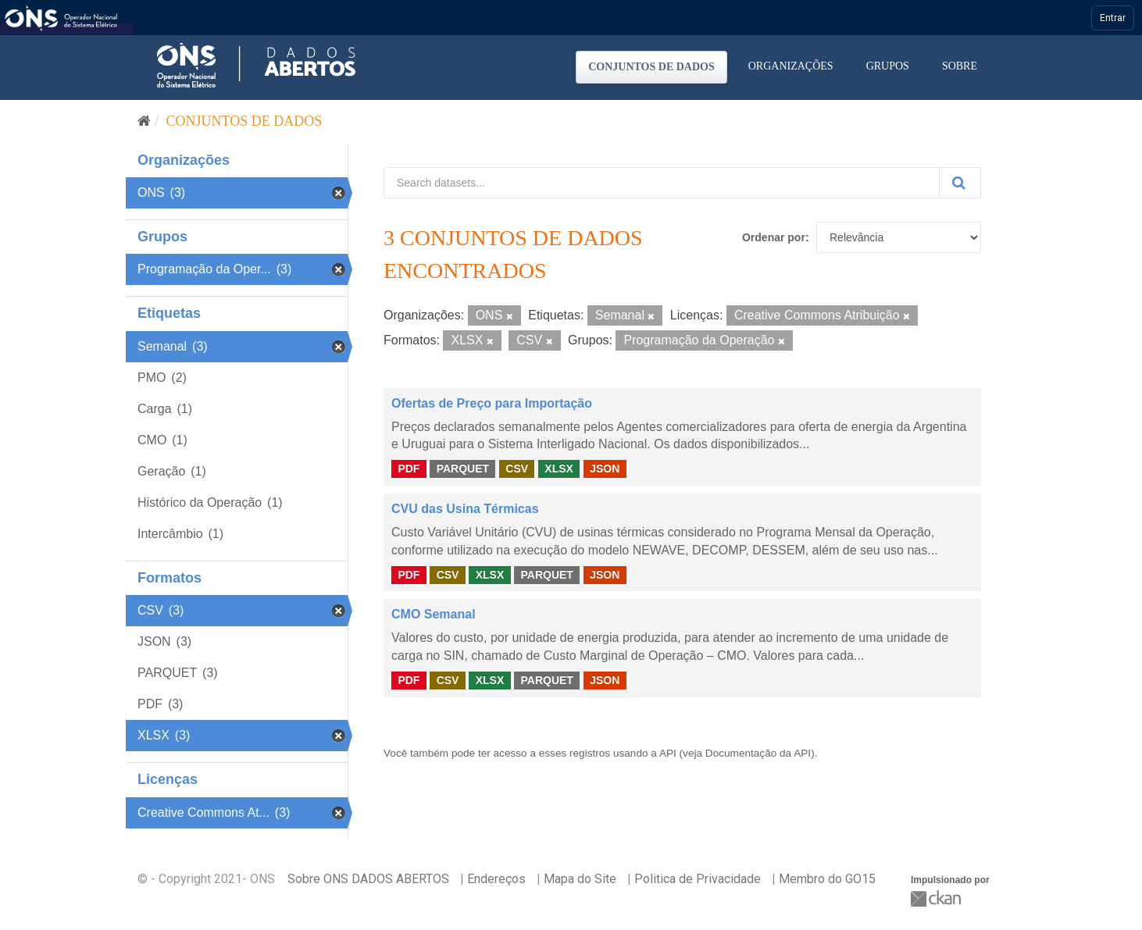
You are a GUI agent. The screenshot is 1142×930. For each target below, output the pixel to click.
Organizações (790, 66)
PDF (408, 468)
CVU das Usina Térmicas (465, 508)
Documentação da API (758, 753)
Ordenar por (773, 237)
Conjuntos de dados (651, 67)
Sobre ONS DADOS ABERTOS (368, 878)
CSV (516, 468)
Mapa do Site (580, 878)
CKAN (937, 898)
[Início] (144, 121)
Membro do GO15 (827, 878)
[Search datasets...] (662, 182)
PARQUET (463, 468)
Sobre (959, 66)
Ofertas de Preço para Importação (491, 403)
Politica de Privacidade (697, 878)
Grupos (887, 66)
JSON (604, 468)
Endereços (496, 878)
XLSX (558, 468)
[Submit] (960, 182)
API (667, 753)
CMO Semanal (433, 614)
